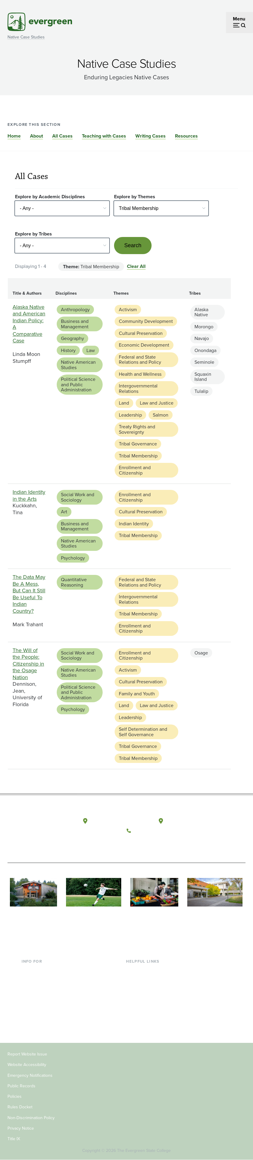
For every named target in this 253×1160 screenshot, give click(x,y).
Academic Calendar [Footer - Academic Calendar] (146, 1009)
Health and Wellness (140, 374)
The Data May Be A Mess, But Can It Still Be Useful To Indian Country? (29, 594)
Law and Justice (156, 402)
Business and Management (75, 324)
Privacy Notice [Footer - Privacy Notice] (21, 1128)
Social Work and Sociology (77, 497)
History (68, 350)
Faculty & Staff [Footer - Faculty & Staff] (37, 999)
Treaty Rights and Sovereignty (137, 429)
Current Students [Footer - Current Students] (39, 970)
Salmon (160, 414)
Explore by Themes (134, 196)
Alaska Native (201, 312)
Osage (201, 652)
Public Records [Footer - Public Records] (21, 1086)
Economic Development (144, 345)
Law (90, 350)
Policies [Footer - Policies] (15, 1096)
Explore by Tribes (33, 233)
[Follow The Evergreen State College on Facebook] (132, 845)
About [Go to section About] (36, 135)
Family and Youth (137, 693)
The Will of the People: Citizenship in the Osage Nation (28, 663)
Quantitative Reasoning (74, 582)
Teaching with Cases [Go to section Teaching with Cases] (104, 135)
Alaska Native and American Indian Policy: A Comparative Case (29, 324)
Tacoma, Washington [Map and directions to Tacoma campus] (189, 821)
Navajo (201, 338)
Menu (239, 18)
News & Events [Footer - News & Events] (141, 1019)
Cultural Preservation (141, 333)
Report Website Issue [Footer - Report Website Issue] (27, 1054)
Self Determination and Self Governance (143, 732)
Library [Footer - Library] (133, 970)
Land (124, 402)
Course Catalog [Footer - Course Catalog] (142, 999)
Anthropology (75, 309)
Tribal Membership (138, 455)
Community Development (146, 321)
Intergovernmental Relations (138, 388)
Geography (72, 338)
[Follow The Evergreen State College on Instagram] (157, 845)
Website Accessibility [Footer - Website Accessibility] (27, 1064)
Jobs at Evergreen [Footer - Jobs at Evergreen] (145, 1028)
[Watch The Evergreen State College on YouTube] (145, 845)
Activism (128, 309)
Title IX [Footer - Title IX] (14, 1139)
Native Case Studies (26, 37)
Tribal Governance (138, 443)
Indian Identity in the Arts (29, 495)
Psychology (73, 557)
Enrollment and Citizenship (135, 470)
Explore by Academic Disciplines (50, 196)
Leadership (130, 414)
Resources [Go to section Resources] (186, 135)
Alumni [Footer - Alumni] (29, 1019)
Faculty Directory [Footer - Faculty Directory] (144, 980)
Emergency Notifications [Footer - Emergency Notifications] (30, 1075)
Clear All (136, 266)
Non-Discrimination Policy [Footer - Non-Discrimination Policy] (31, 1118)
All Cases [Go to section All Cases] (62, 135)
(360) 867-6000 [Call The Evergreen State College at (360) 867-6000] (151, 831)
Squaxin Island (202, 377)
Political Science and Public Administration (78, 384)
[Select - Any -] (62, 208)
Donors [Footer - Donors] (29, 1009)
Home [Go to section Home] (14, 135)
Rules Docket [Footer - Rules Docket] (20, 1107)
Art (64, 511)
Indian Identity (134, 523)
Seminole (204, 362)
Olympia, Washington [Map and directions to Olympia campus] (114, 821)
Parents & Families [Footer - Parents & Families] (41, 990)
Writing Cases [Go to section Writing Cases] (150, 135)
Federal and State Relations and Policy (140, 360)
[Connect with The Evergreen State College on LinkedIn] (169, 845)
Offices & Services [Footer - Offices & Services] (145, 990)
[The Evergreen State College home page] (32, 827)
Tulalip (201, 391)
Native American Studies (78, 365)
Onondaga (205, 350)
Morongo (203, 326)
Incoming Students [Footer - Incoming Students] (41, 980)
